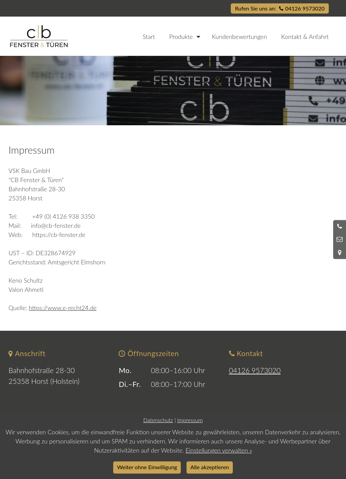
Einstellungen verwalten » (219, 450)
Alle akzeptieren (210, 467)
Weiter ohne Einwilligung (147, 467)
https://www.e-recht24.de (63, 307)
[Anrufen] (339, 226)
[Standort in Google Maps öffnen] (339, 252)
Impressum (189, 420)
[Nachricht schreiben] (339, 239)
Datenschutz (158, 420)
